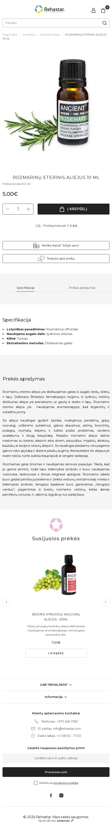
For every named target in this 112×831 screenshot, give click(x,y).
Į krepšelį (77, 209)
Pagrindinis (10, 34)
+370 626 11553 (67, 721)
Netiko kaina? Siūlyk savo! (60, 245)
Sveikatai (29, 34)
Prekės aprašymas (82, 288)
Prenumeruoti (56, 772)
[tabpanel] (56, 104)
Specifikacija (25, 288)
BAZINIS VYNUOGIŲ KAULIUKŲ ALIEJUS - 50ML (56, 616)
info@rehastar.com (67, 729)
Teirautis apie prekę (60, 258)
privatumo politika (66, 782)
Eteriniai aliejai (50, 34)
